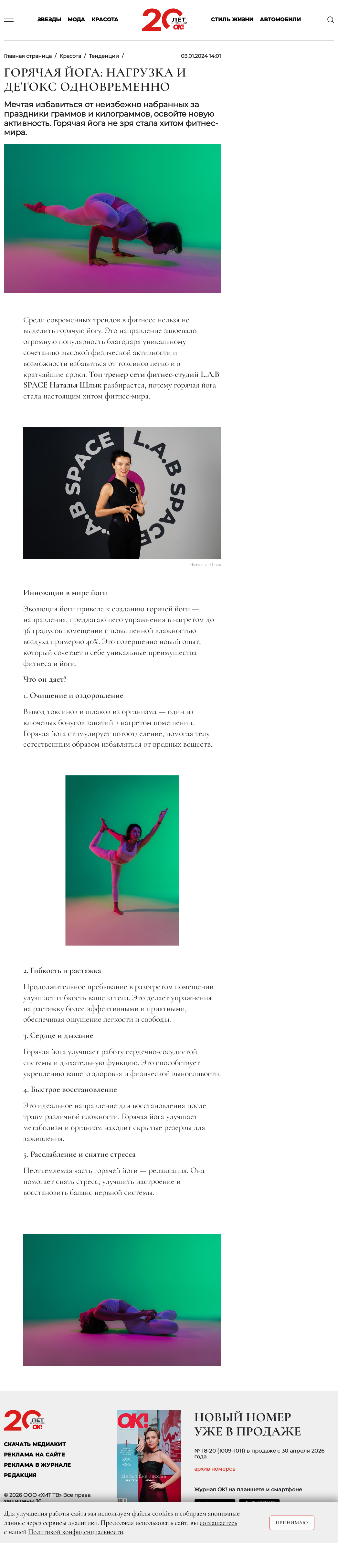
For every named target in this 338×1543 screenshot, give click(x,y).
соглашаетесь (218, 1522)
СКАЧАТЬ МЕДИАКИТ (35, 1444)
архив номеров (215, 1469)
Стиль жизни (232, 20)
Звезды (49, 20)
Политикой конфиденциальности (75, 1531)
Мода (76, 20)
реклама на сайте (34, 1455)
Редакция (20, 1475)
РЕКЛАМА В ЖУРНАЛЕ (37, 1465)
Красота (104, 20)
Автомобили (280, 20)
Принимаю (292, 1522)
